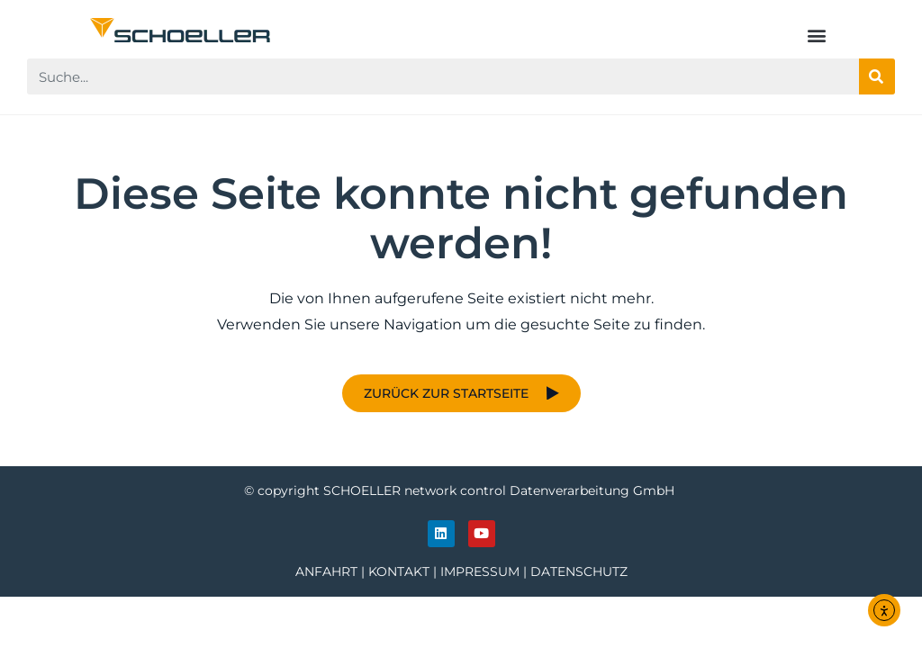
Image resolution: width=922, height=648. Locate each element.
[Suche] (877, 76)
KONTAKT (398, 571)
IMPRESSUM (480, 571)
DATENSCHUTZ (579, 571)
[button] (817, 35)
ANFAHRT (326, 571)
